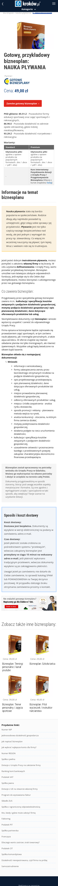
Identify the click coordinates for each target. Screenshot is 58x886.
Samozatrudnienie (10, 866)
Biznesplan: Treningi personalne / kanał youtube (12, 667)
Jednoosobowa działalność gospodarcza (20, 735)
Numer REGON (8, 753)
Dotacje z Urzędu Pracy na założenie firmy (21, 765)
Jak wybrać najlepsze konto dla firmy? (19, 747)
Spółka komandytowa (12, 854)
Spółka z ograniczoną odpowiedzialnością (21, 806)
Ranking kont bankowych (13, 771)
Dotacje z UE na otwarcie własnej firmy (20, 789)
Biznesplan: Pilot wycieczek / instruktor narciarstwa (41, 707)
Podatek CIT (7, 848)
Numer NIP (7, 729)
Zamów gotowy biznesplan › (22, 103)
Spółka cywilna (8, 759)
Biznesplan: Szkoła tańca (42, 663)
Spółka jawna (8, 783)
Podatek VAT (7, 777)
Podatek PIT (7, 824)
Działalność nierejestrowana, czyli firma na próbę (24, 860)
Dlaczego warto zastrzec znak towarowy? (20, 842)
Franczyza (6, 836)
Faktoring (6, 818)
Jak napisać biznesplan (12, 741)
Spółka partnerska (10, 830)
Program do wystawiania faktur (16, 795)
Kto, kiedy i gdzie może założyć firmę (19, 812)
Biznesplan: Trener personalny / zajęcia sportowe (12, 707)
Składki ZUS (7, 800)
